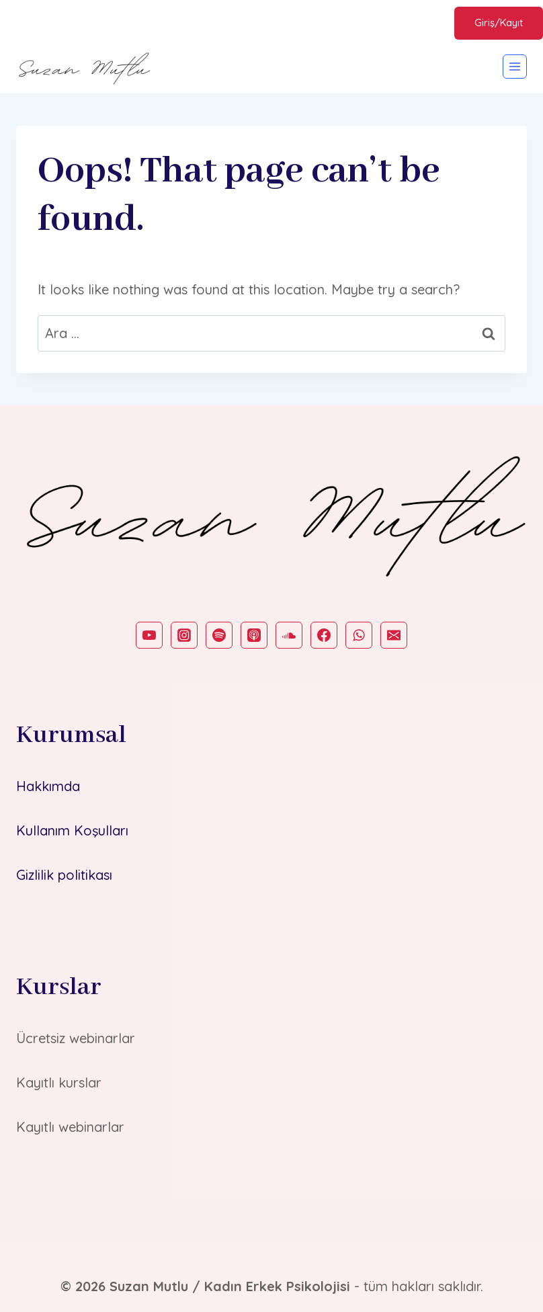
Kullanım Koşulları (72, 830)
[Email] (393, 635)
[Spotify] (219, 635)
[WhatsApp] (358, 635)
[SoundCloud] (289, 635)
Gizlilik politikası (64, 874)
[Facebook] (323, 635)
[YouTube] (149, 635)
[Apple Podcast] (254, 635)
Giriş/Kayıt (498, 22)
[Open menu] (515, 66)
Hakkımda (48, 786)
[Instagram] (184, 635)
